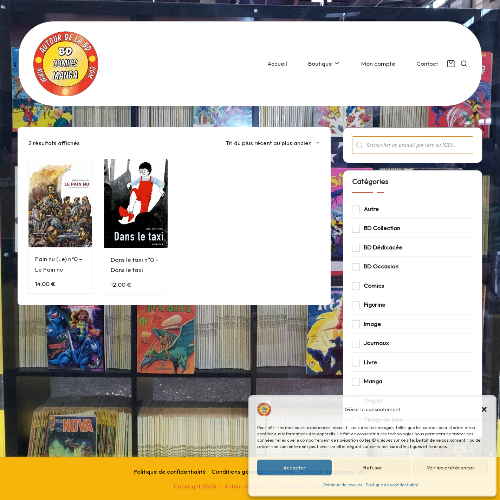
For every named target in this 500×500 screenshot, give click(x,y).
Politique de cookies (342, 484)
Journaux (376, 342)
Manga (373, 381)
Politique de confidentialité (392, 484)
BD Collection (382, 228)
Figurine (374, 304)
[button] (484, 409)
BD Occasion (381, 266)
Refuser (372, 467)
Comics (374, 285)
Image (372, 323)
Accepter (295, 467)
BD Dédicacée (383, 247)
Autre (371, 209)
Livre (370, 362)
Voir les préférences (451, 467)
